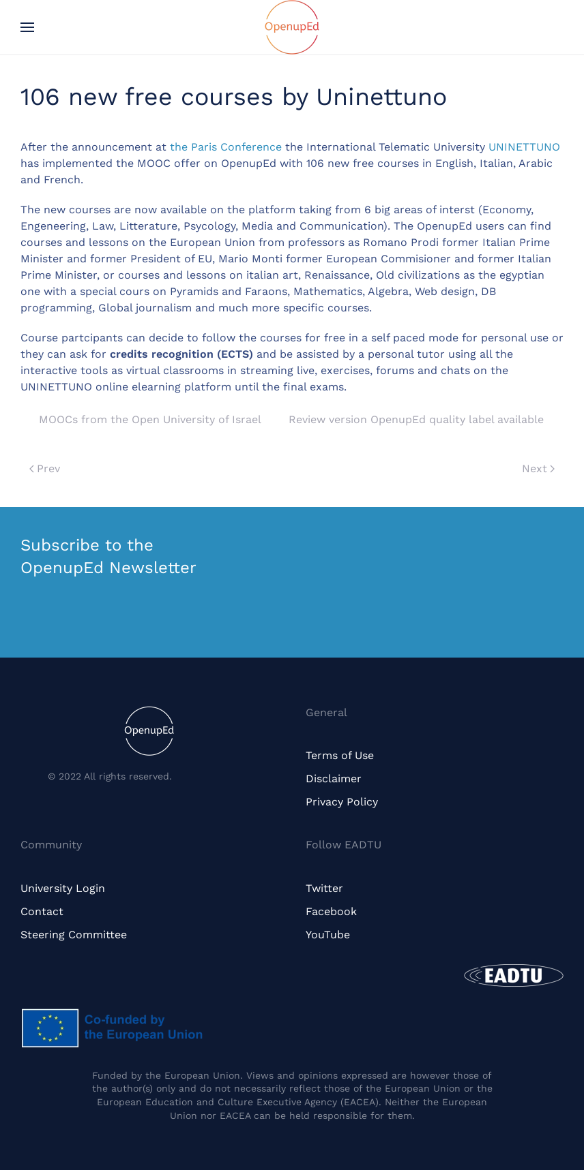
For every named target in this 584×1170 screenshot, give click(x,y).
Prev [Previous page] (44, 468)
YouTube (328, 934)
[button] (27, 27)
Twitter (324, 888)
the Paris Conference (226, 146)
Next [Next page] (538, 468)
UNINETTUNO (524, 146)
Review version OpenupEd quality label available (416, 419)
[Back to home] (292, 27)
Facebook (331, 911)
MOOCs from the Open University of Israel (150, 419)
